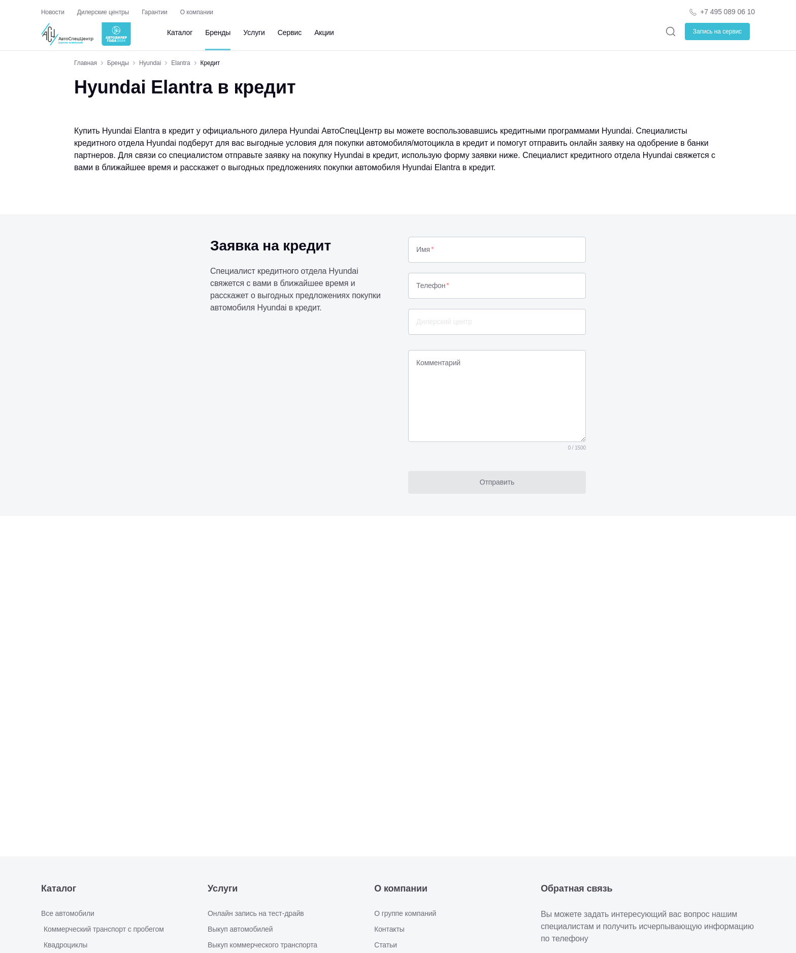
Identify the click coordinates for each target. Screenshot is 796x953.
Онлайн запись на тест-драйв (256, 913)
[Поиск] (671, 31)
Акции (324, 32)
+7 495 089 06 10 (727, 12)
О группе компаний (405, 913)
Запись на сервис (717, 31)
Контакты (389, 929)
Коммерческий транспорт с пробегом (104, 929)
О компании (196, 12)
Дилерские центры (103, 12)
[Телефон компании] (721, 12)
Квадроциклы (65, 945)
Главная (85, 63)
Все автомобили (67, 913)
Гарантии (155, 12)
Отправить (497, 482)
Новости (52, 12)
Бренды (217, 32)
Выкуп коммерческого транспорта (262, 945)
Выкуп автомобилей (240, 929)
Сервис (290, 32)
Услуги (253, 32)
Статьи (385, 945)
